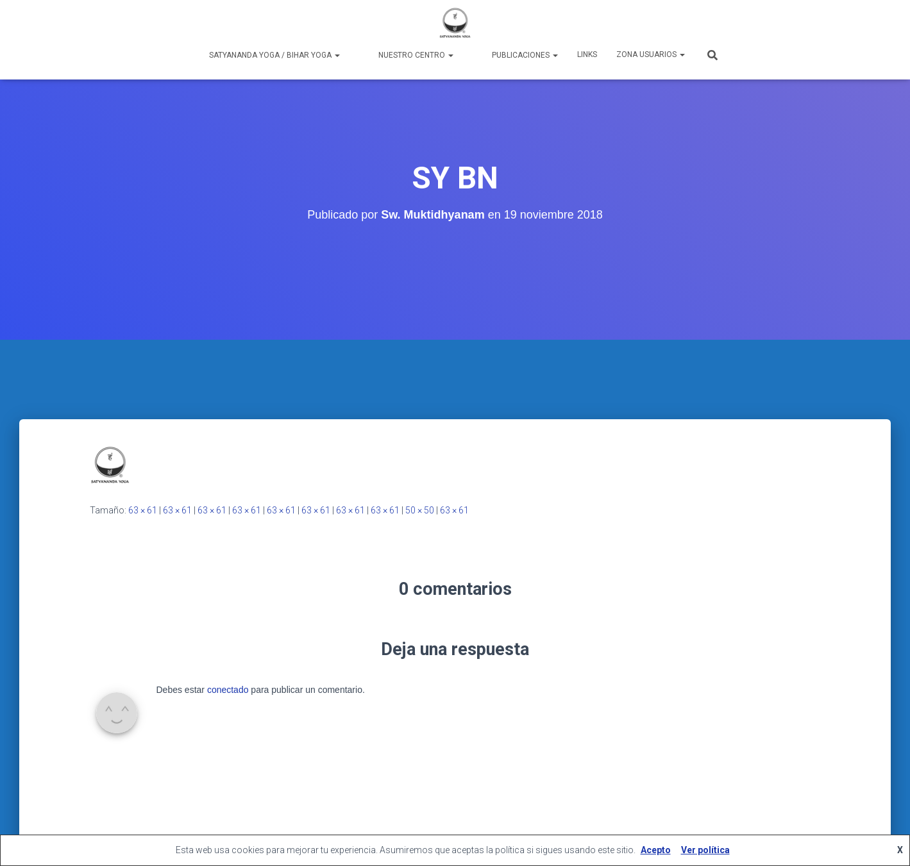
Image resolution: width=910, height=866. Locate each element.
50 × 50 (419, 510)
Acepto (656, 850)
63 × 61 (142, 510)
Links (587, 54)
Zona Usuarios (650, 54)
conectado (228, 690)
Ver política (705, 850)
